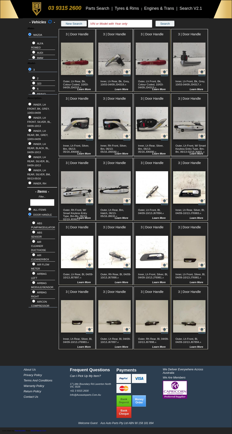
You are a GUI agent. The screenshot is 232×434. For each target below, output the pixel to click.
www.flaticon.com (38, 431)
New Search (74, 23)
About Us (30, 369)
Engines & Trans (159, 8)
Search (165, 23)
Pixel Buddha (20, 431)
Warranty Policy (34, 386)
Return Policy (32, 391)
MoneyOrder (139, 401)
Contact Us (31, 396)
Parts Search (98, 8)
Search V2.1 (190, 8)
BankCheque (124, 412)
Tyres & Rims (127, 8)
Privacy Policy (33, 375)
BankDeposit (124, 401)
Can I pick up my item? (85, 376)
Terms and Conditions (38, 380)
